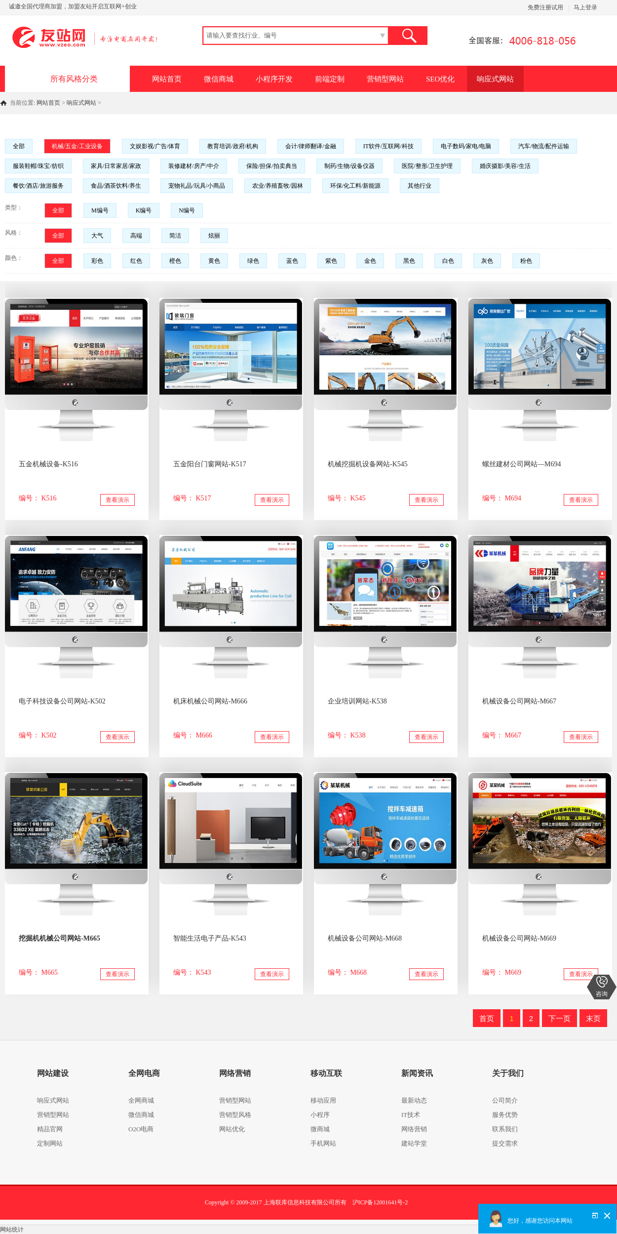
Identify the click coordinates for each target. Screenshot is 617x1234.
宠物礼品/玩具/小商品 (196, 185)
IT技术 (410, 1114)
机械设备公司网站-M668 (365, 938)
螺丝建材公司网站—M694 (521, 464)
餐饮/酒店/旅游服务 (38, 185)
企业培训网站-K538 (357, 701)
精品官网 (50, 1129)
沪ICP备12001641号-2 (380, 1202)
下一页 (559, 1018)
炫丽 (214, 235)
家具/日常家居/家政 (116, 166)
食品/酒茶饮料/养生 (116, 185)
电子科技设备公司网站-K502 (62, 701)
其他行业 (419, 185)
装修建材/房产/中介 (193, 166)
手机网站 (323, 1143)
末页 (593, 1018)
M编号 (100, 210)
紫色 (331, 260)
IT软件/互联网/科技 (388, 146)
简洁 (175, 235)
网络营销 (414, 1129)
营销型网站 (385, 79)
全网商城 (141, 1100)
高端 (136, 235)
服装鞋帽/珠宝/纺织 (38, 166)
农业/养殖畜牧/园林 (277, 185)
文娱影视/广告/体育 (155, 146)
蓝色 (292, 260)
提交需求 (505, 1143)
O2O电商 (141, 1129)
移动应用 (323, 1100)
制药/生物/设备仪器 (349, 166)
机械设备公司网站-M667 (519, 701)
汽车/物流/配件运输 (543, 146)
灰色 (487, 260)
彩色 (97, 260)
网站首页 (167, 79)
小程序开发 (274, 79)
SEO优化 (440, 79)
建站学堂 (414, 1143)
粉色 (526, 260)
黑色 (409, 260)
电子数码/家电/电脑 (466, 146)
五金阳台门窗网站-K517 (209, 464)
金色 (370, 260)
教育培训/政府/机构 (232, 146)
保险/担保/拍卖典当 (271, 166)
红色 (136, 260)
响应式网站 (495, 79)
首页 (486, 1018)
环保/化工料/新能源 (355, 185)
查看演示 (117, 499)
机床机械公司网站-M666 (210, 701)
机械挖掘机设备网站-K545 (368, 464)
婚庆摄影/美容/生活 (505, 166)
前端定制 (330, 79)
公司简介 (505, 1100)
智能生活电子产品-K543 (209, 938)
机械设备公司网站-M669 (519, 938)
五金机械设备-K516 (48, 464)
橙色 (175, 260)
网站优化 (232, 1129)
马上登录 (585, 7)
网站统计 (12, 1229)
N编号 (187, 210)
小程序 (320, 1114)
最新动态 (414, 1100)
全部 (19, 146)
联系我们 (505, 1129)
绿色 (253, 260)
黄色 (214, 260)
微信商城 (218, 79)
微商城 (320, 1129)
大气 (97, 235)
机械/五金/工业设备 (77, 146)
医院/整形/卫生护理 (427, 166)
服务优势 (505, 1114)
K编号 (144, 210)
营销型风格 (235, 1114)
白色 (448, 260)
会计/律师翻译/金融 (310, 146)
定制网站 (50, 1143)
